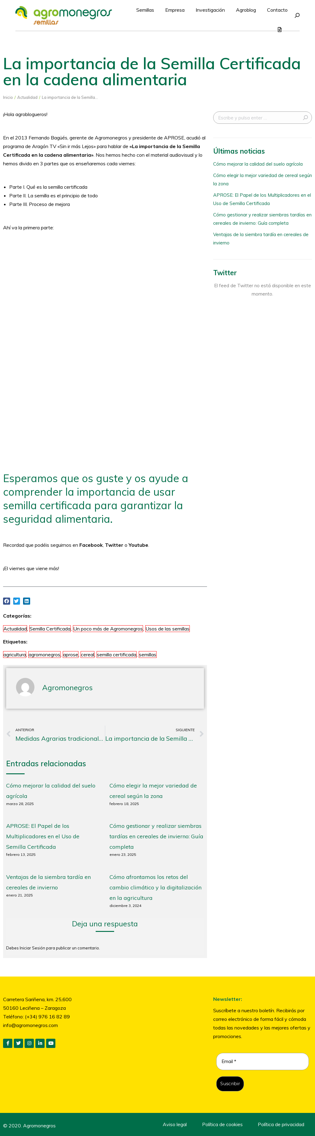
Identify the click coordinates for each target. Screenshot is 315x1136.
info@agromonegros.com (30, 1025)
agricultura (14, 654)
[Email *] (262, 1061)
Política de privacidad (281, 1124)
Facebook (91, 545)
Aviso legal (175, 1124)
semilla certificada (116, 654)
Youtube (138, 545)
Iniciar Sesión (33, 947)
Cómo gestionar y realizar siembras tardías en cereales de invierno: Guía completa (156, 836)
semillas (147, 654)
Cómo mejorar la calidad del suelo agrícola (258, 164)
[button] (6, 601)
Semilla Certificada (50, 629)
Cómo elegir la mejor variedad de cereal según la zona (262, 179)
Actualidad (15, 629)
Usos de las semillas (167, 629)
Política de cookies (222, 1124)
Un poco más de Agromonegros (108, 629)
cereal (87, 654)
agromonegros (44, 654)
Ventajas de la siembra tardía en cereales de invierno (261, 239)
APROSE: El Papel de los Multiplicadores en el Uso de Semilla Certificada (42, 836)
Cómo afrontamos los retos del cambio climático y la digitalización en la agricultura (155, 887)
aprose (70, 654)
